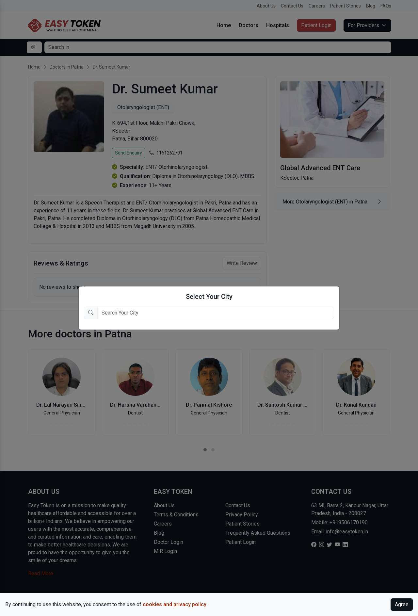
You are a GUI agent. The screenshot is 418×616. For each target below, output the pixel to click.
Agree (402, 604)
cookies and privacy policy (174, 604)
